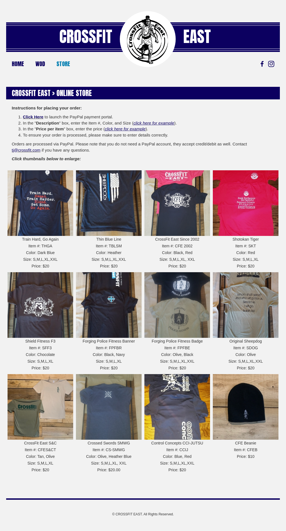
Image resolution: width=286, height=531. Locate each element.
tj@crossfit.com (26, 150)
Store (63, 63)
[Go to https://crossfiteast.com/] (148, 39)
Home (18, 63)
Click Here (33, 116)
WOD (40, 63)
